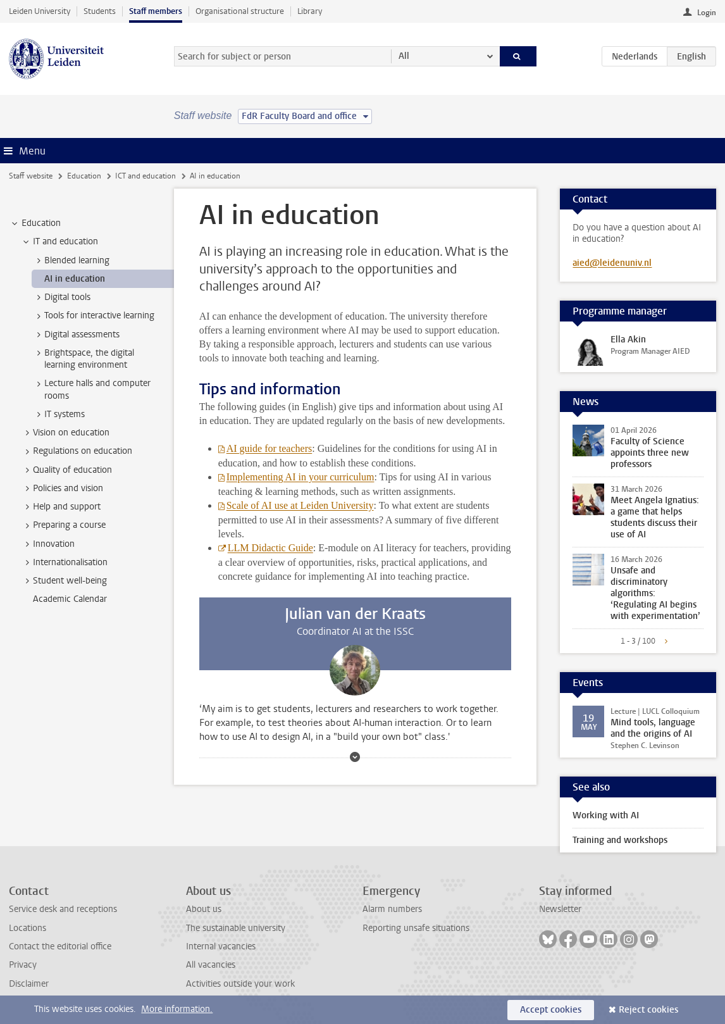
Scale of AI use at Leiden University (300, 505)
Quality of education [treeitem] (66, 470)
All (404, 56)
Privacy (23, 965)
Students (100, 11)
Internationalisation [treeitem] (64, 562)
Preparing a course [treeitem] (63, 525)
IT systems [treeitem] (58, 414)
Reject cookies (648, 1010)
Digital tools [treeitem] (61, 297)
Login (706, 13)
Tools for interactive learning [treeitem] (93, 315)
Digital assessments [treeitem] (76, 334)
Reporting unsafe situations (415, 928)
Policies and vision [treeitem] (62, 488)
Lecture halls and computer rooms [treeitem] (91, 389)
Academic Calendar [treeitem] (70, 599)
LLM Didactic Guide (270, 547)
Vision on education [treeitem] (65, 433)
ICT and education (145, 176)
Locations (27, 928)
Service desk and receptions (63, 909)
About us (203, 909)
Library (309, 11)
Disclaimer (29, 984)
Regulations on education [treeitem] (76, 451)
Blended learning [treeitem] (70, 260)
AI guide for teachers (269, 448)
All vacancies (210, 965)
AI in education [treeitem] (74, 279)
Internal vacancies (221, 946)
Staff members (155, 11)
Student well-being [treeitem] (64, 581)
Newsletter (560, 909)
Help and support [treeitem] (61, 507)
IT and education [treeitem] (59, 241)
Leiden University (39, 11)
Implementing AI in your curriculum (300, 476)
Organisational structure (239, 11)
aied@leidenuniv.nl (612, 263)
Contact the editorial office (60, 946)
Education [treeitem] (35, 223)
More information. (177, 1009)
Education (84, 176)
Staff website (31, 176)
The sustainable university (235, 928)
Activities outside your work (240, 984)
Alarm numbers (392, 909)
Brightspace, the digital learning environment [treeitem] (83, 359)
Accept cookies (550, 1010)
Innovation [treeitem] (48, 544)
